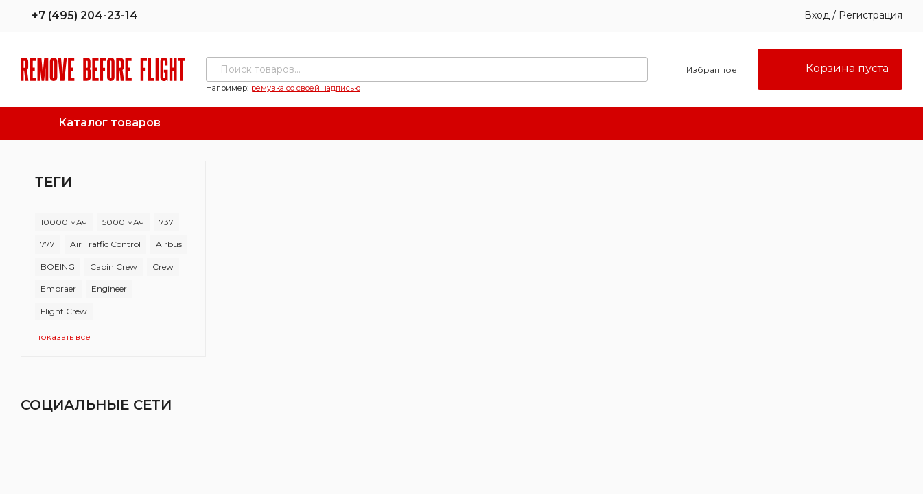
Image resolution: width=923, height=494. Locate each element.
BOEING (57, 266)
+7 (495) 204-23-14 (79, 15)
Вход (817, 15)
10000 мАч (63, 222)
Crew (163, 266)
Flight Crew (63, 311)
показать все (63, 336)
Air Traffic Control (105, 244)
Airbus (169, 244)
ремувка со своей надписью (305, 88)
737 (166, 222)
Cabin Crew (113, 266)
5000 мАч (123, 222)
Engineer (109, 288)
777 (47, 244)
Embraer (58, 288)
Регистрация (870, 15)
